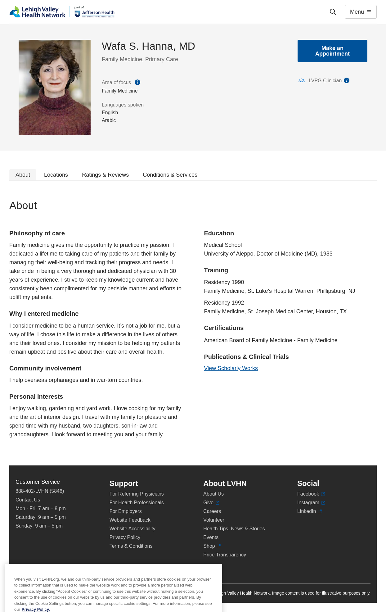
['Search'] (333, 12)
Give (211, 502)
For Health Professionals (137, 502)
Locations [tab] (56, 175)
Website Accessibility (132, 528)
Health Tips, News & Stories (234, 528)
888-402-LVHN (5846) (40, 491)
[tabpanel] (193, 323)
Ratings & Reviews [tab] (105, 175)
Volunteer (213, 520)
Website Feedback (130, 520)
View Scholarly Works (231, 368)
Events (210, 537)
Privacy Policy (125, 537)
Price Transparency (224, 554)
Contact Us (28, 499)
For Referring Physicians (137, 493)
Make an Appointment (332, 51)
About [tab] (23, 175)
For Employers (126, 511)
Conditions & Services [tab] (170, 175)
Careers (212, 511)
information (347, 80)
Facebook (311, 494)
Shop (212, 546)
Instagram (311, 502)
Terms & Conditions (131, 546)
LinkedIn (309, 511)
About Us (213, 493)
